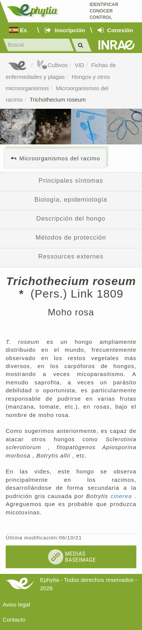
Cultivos (52, 65)
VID (79, 65)
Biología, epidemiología (70, 199)
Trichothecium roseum (58, 99)
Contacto (14, 619)
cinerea (122, 496)
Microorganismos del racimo (59, 158)
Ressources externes (70, 256)
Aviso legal (16, 604)
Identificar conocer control (103, 11)
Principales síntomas (71, 180)
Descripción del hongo (70, 218)
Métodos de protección (71, 237)
